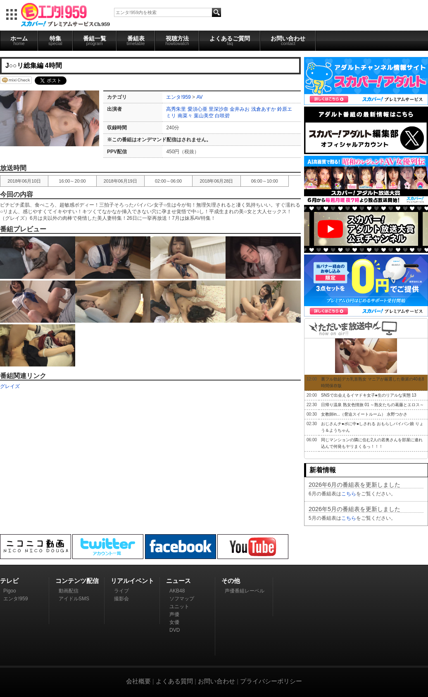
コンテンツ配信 (77, 580)
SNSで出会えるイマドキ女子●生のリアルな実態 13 (368, 395)
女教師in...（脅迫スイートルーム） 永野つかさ (364, 414)
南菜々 (185, 116)
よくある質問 (174, 681)
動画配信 (68, 591)
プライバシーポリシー (271, 681)
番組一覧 (94, 40)
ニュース (178, 580)
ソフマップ (181, 599)
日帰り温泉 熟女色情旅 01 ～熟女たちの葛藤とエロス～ (372, 404)
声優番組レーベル (244, 591)
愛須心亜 (197, 109)
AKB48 (177, 591)
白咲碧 (222, 116)
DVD (174, 630)
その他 (230, 580)
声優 (174, 614)
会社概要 (138, 681)
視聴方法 (177, 40)
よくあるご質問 (229, 40)
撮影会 (121, 599)
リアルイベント (132, 580)
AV (199, 97)
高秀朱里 (176, 109)
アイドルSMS (74, 599)
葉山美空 (204, 116)
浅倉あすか (263, 109)
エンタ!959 (178, 97)
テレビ (9, 580)
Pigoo (9, 591)
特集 (55, 40)
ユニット (179, 606)
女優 (174, 622)
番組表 (136, 40)
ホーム (19, 40)
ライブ (121, 591)
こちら (348, 494)
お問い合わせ (288, 40)
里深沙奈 (218, 109)
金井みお (240, 109)
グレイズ (10, 386)
